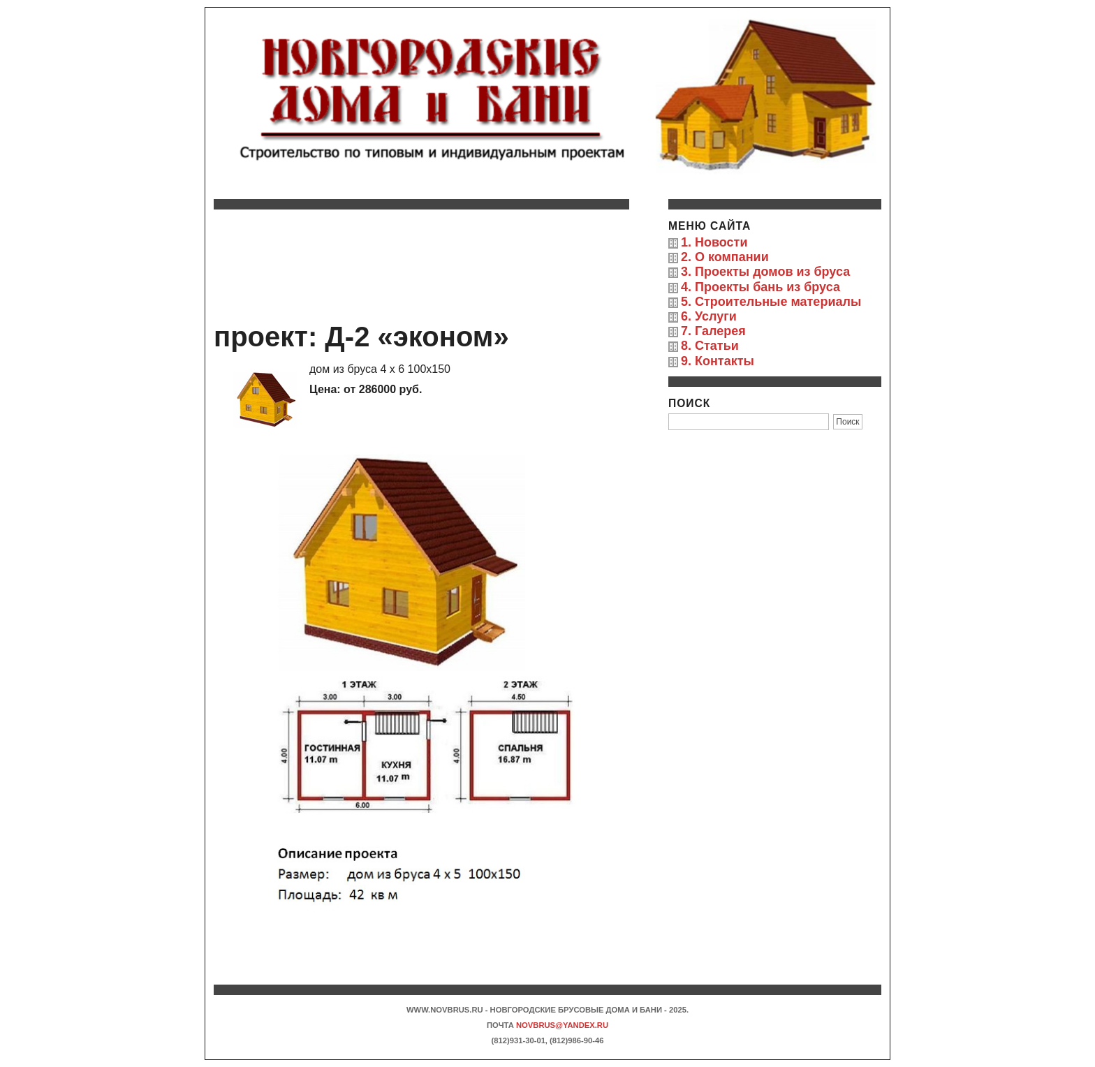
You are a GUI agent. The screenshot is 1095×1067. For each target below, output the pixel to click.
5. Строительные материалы (771, 302)
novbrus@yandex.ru (562, 1025)
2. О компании (725, 257)
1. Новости (714, 242)
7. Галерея (713, 331)
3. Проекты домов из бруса (765, 272)
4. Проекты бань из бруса (760, 287)
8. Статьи (710, 346)
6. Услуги (709, 316)
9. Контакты (717, 361)
